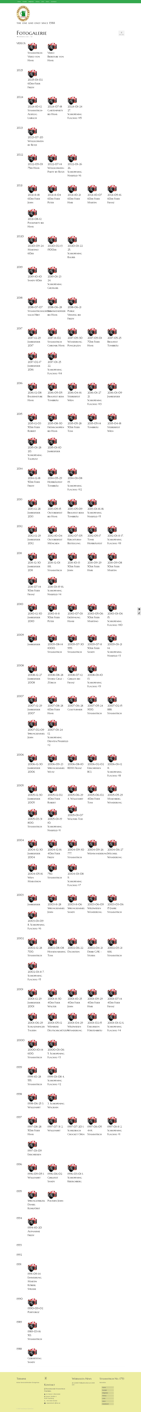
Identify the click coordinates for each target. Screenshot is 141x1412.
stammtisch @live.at (52, 1403)
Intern (27, 36)
